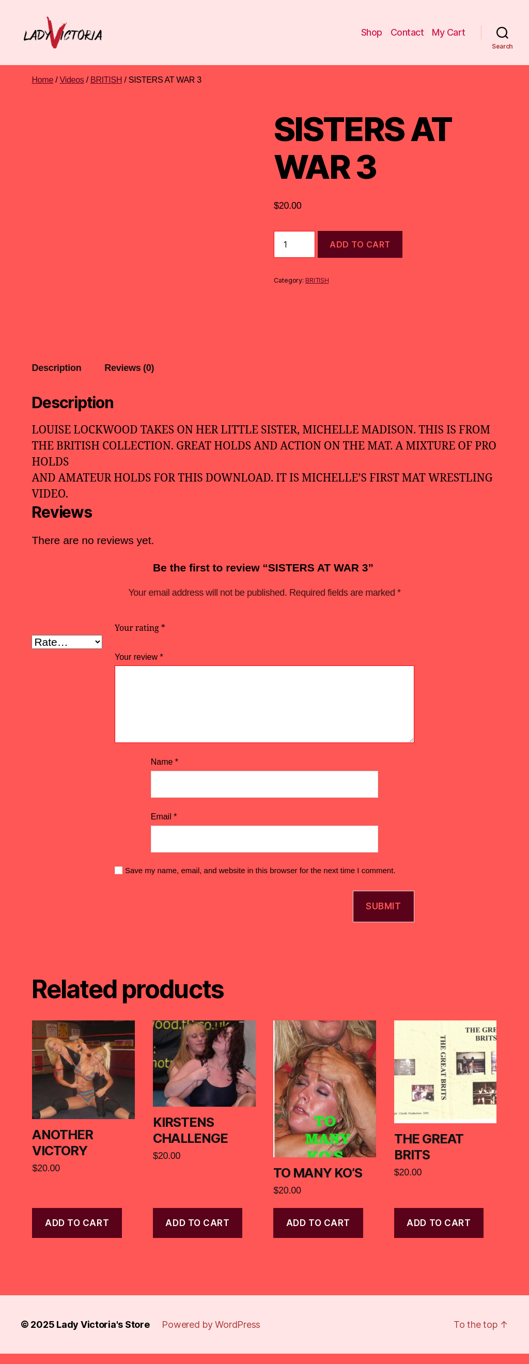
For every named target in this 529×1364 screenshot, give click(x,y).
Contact (407, 37)
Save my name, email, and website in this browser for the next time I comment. (260, 880)
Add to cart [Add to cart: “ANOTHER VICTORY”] (77, 1233)
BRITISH (106, 90)
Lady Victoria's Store (102, 1334)
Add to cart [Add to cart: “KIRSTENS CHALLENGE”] (197, 1233)
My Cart (448, 37)
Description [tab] (56, 378)
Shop (371, 37)
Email (164, 827)
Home (42, 90)
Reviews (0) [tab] (129, 378)
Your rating (140, 638)
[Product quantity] (294, 254)
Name (164, 772)
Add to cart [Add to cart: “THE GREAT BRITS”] (439, 1233)
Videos (72, 90)
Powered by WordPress (211, 1334)
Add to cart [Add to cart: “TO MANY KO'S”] (318, 1233)
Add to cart (360, 255)
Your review (139, 667)
